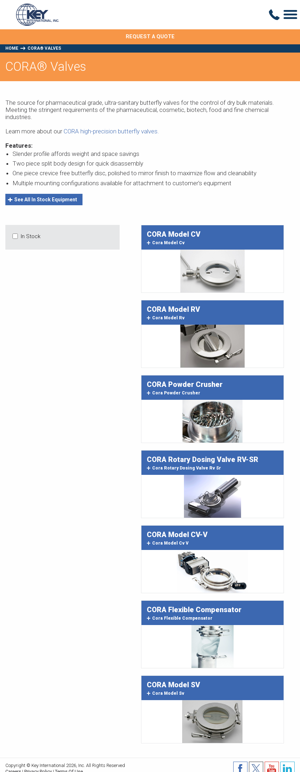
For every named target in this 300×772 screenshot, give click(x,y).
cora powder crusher (173, 392)
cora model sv (165, 693)
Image (212, 271)
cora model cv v (168, 543)
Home (11, 48)
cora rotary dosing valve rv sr (184, 468)
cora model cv (166, 242)
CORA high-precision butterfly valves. (111, 131)
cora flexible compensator (179, 618)
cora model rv (166, 317)
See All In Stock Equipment (42, 199)
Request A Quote (150, 37)
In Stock (30, 236)
